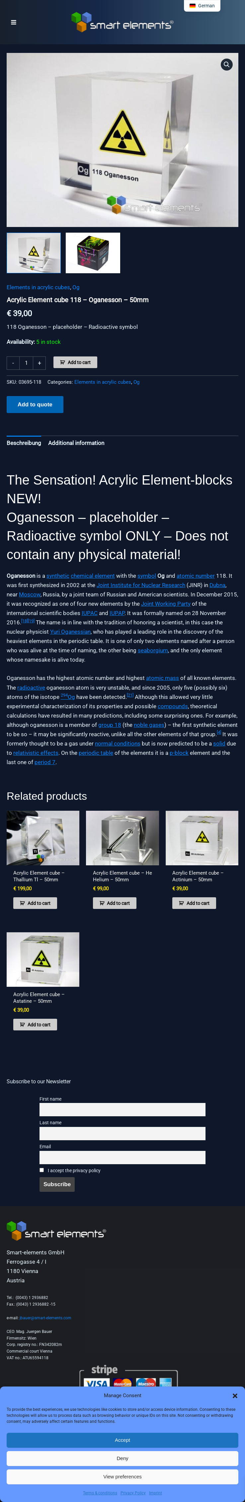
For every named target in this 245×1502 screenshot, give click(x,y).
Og (76, 287)
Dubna (217, 585)
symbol (146, 575)
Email (45, 1147)
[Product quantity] (26, 363)
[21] (130, 695)
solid (219, 743)
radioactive (31, 687)
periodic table (96, 753)
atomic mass (162, 678)
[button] (235, 1396)
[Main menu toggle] (14, 22)
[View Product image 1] (34, 253)
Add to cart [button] (39, 903)
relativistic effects (35, 753)
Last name (50, 1123)
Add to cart (79, 362)
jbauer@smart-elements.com (45, 1318)
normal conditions (117, 743)
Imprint (155, 1493)
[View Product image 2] (93, 253)
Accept (122, 1440)
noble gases (149, 725)
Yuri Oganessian (70, 631)
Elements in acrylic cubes (38, 287)
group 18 (109, 725)
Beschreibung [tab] (24, 443)
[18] (24, 620)
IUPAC (90, 613)
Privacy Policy (133, 1493)
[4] (219, 732)
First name (50, 1099)
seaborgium (153, 650)
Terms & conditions (100, 1493)
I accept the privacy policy (70, 1171)
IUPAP (117, 613)
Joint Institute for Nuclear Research (141, 585)
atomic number (196, 575)
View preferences (122, 1476)
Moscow (30, 594)
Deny (122, 1458)
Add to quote (35, 404)
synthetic (57, 575)
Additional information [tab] (76, 443)
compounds (173, 706)
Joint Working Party (166, 603)
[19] (31, 620)
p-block (179, 753)
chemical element (93, 575)
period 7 (45, 762)
